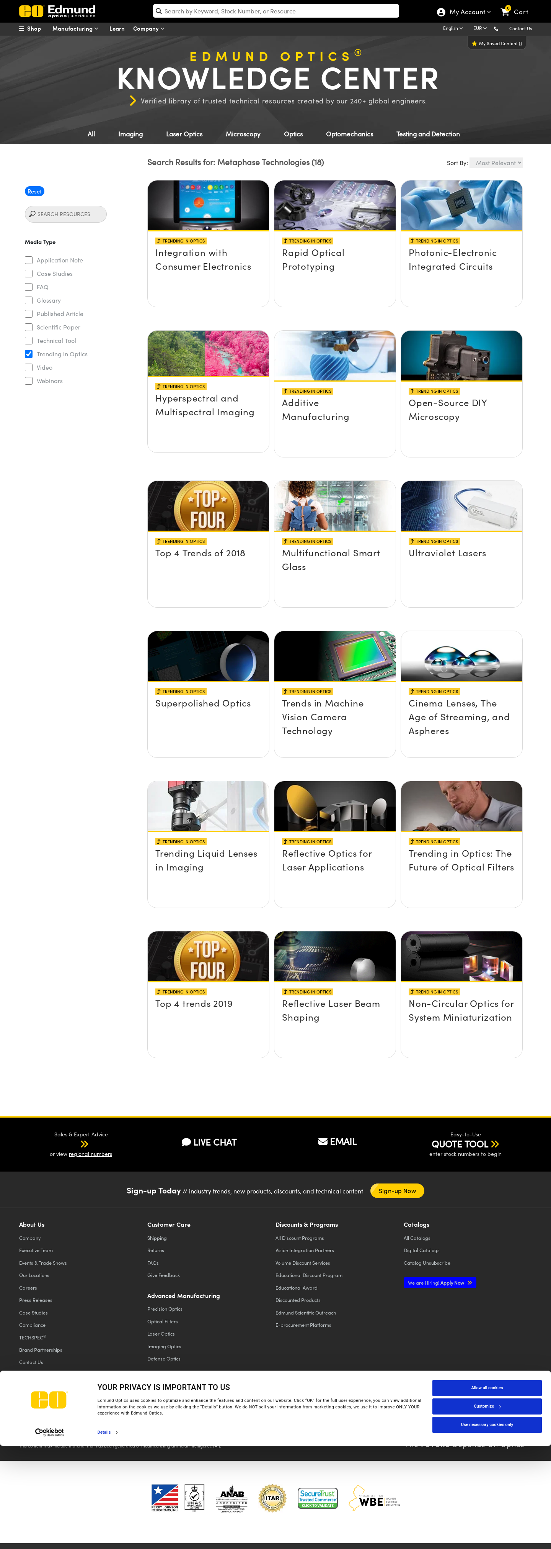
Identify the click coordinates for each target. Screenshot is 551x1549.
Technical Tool (56, 340)
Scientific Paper (58, 327)
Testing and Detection (428, 133)
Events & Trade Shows (43, 1262)
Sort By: (457, 163)
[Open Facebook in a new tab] (376, 1417)
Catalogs (417, 1237)
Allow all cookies (487, 1490)
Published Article (60, 314)
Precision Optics (165, 1308)
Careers (28, 1287)
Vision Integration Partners (305, 1250)
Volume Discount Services (303, 1262)
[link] (518, 6)
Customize (487, 1509)
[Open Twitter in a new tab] (404, 1417)
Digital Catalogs (422, 1250)
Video (44, 367)
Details (104, 1535)
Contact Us (520, 28)
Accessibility (153, 1423)
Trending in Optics (62, 354)
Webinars (50, 381)
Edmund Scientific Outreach (306, 1312)
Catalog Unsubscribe (427, 1262)
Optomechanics (349, 133)
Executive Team (36, 1250)
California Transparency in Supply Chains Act (71, 1436)
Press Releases (35, 1300)
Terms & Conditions (113, 1423)
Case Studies (55, 273)
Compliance (32, 1324)
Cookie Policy (72, 1423)
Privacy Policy (35, 1423)
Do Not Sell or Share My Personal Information (169, 1429)
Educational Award (297, 1287)
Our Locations (34, 1275)
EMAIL (337, 1141)
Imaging (130, 133)
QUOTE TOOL (460, 1144)
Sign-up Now (397, 1191)
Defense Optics (164, 1358)
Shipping (157, 1237)
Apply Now (436, 1282)
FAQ (43, 287)
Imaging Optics (164, 1346)
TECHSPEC (32, 1337)
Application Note (60, 260)
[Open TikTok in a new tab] (514, 1417)
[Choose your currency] (481, 29)
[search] (276, 11)
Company (150, 28)
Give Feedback (163, 1275)
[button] (502, 28)
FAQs (153, 1262)
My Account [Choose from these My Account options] (467, 12)
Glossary (49, 300)
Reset (35, 191)
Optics (293, 133)
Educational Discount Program (309, 1275)
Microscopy (243, 133)
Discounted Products (298, 1300)
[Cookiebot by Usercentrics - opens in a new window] (49, 1535)
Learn (117, 28)
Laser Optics (184, 133)
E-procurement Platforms (303, 1324)
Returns (155, 1250)
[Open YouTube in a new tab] (432, 1417)
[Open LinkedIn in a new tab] (460, 1417)
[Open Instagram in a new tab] (487, 1417)
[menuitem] (38, 28)
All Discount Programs (300, 1237)
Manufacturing (77, 28)
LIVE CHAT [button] (209, 1141)
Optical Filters (162, 1321)
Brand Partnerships (40, 1349)
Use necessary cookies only (487, 1527)
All (91, 133)
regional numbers (90, 1153)
